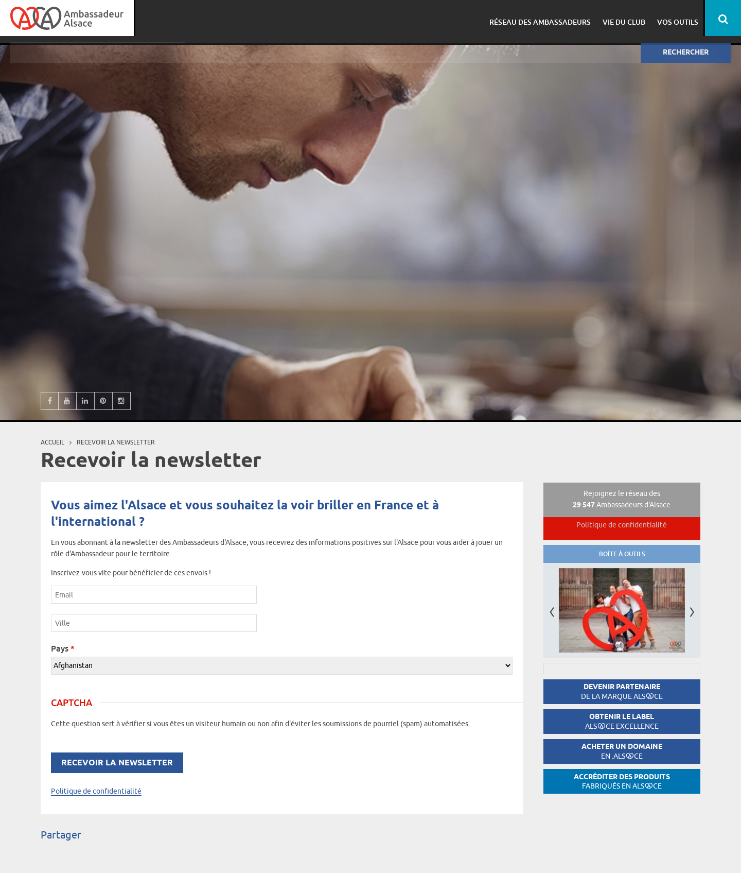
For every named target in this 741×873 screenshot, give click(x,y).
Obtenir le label (622, 721)
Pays (63, 648)
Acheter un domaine (621, 751)
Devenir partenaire (622, 691)
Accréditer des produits (622, 782)
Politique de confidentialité (96, 791)
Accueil (52, 442)
